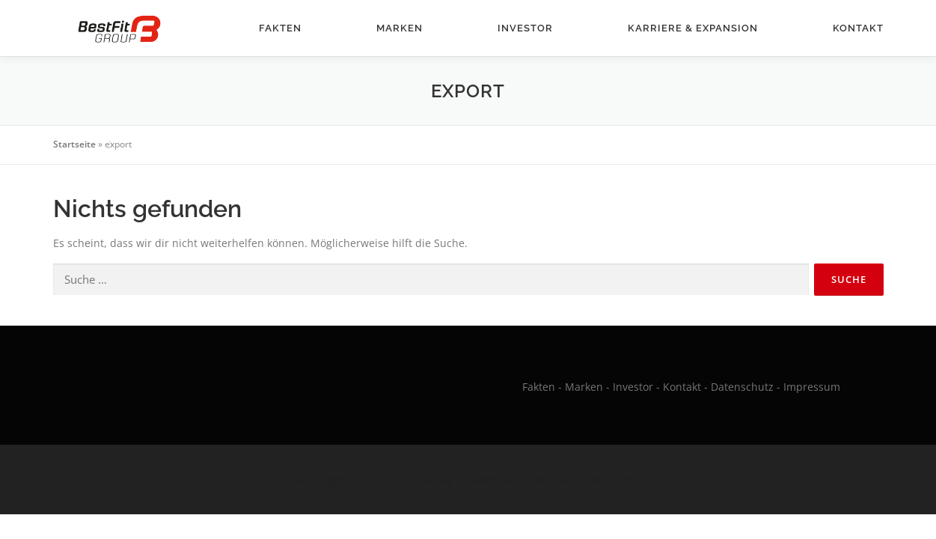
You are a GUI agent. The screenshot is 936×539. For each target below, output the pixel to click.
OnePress (489, 479)
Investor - (636, 387)
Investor (525, 28)
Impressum (811, 387)
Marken (399, 28)
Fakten (280, 28)
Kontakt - (685, 387)
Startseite (74, 144)
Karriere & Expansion (693, 28)
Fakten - (542, 387)
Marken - (587, 387)
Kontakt (858, 28)
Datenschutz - (747, 387)
